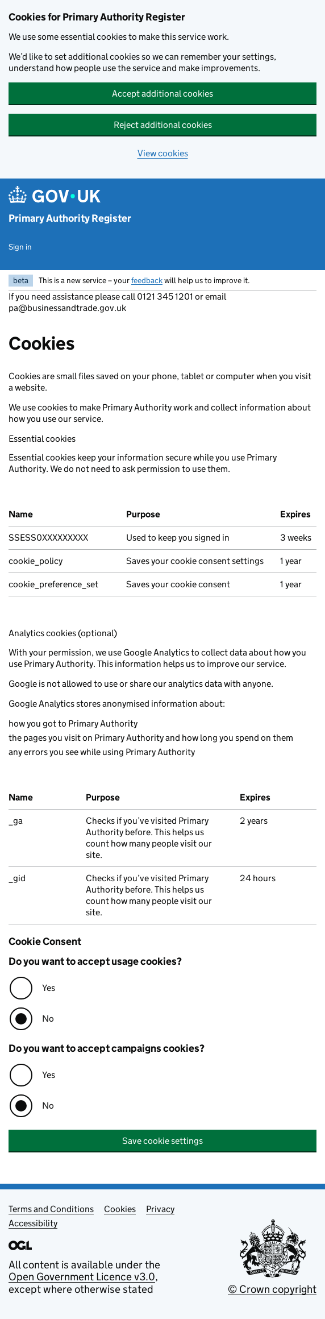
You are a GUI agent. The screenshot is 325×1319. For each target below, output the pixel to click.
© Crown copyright (272, 1289)
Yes (48, 987)
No (48, 1018)
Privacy (160, 1209)
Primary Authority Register (70, 218)
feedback (147, 280)
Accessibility (33, 1223)
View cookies (163, 153)
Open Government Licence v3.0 (82, 1276)
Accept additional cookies (162, 93)
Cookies (120, 1209)
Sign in (20, 247)
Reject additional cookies (163, 124)
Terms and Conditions (51, 1209)
